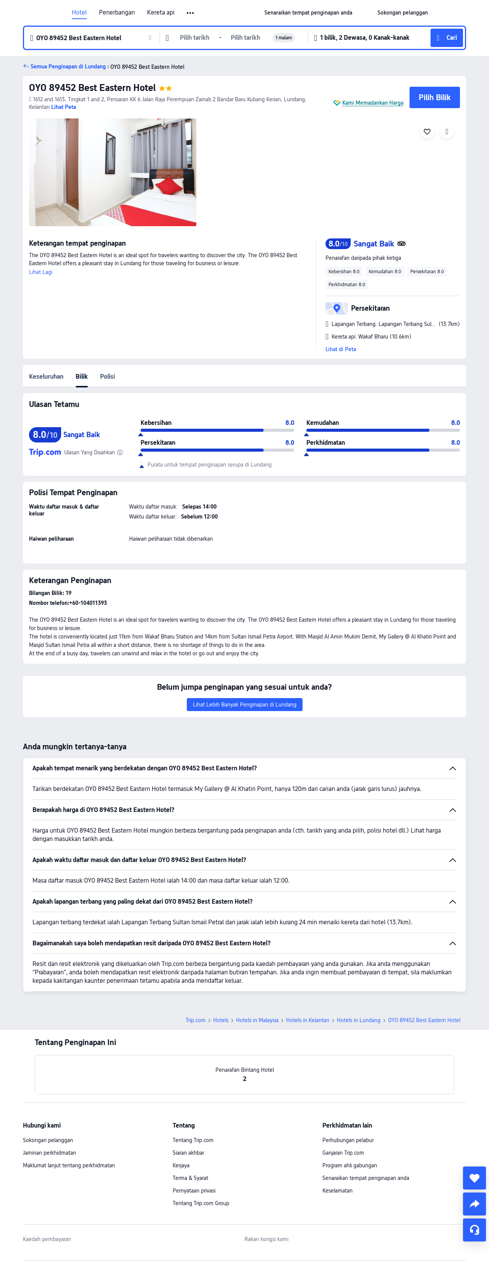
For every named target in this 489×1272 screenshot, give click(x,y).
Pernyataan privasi (194, 1191)
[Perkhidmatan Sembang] (474, 1230)
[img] (112, 172)
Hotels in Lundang (359, 1020)
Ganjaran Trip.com (343, 1153)
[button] (191, 13)
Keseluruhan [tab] (46, 376)
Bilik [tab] (82, 376)
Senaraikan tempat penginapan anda (365, 1178)
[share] (474, 1204)
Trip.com (196, 1020)
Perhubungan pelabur (348, 1140)
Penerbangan (117, 12)
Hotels (220, 1020)
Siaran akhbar (188, 1153)
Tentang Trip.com (193, 1140)
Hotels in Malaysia (257, 1020)
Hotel (79, 12)
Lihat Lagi (40, 272)
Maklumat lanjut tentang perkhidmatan (69, 1165)
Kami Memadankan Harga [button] (372, 103)
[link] (308, 12)
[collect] (474, 1178)
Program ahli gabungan (349, 1165)
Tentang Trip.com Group (201, 1203)
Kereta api (161, 12)
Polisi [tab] (107, 376)
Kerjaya (181, 1165)
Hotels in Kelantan (307, 1020)
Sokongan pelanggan (48, 1140)
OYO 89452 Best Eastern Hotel (92, 87)
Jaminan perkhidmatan (49, 1153)
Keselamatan (337, 1191)
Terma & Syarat (190, 1178)
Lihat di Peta (340, 349)
